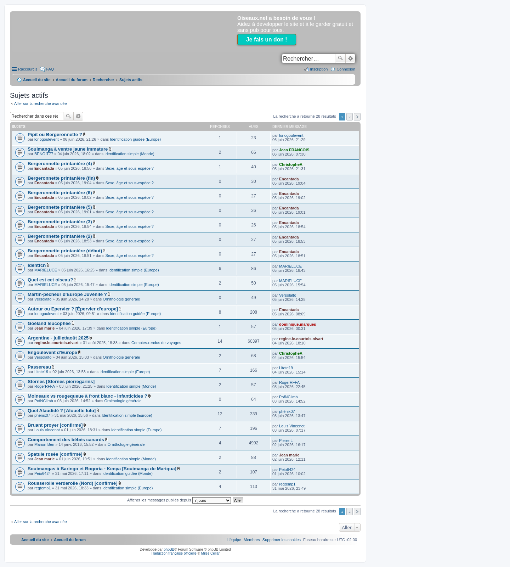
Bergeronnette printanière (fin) (61, 178)
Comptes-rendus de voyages (156, 343)
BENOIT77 (43, 154)
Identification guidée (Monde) (127, 473)
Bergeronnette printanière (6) (60, 192)
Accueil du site (37, 80)
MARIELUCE (45, 270)
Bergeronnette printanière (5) (60, 207)
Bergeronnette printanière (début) (65, 250)
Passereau (39, 367)
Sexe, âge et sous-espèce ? (130, 168)
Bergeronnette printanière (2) (60, 236)
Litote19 (41, 372)
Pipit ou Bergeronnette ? (55, 134)
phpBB (169, 549)
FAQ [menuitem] (50, 69)
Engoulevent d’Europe (52, 352)
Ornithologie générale (121, 299)
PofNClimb (43, 401)
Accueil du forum (71, 80)
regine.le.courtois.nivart (56, 343)
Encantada (44, 168)
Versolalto (42, 299)
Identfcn (37, 265)
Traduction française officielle (174, 553)
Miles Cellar (210, 553)
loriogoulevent (46, 139)
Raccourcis (27, 69)
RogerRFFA (44, 386)
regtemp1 (42, 488)
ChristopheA (290, 164)
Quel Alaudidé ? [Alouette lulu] (62, 410)
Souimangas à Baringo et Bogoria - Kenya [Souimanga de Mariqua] (102, 468)
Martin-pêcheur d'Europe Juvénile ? (67, 294)
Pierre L (286, 440)
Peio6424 (42, 473)
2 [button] (349, 117)
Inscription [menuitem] (319, 69)
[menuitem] (281, 540)
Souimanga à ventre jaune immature (68, 149)
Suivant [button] (357, 116)
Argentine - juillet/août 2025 (58, 338)
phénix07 (42, 415)
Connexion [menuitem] (345, 69)
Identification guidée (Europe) (135, 139)
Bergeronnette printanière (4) (60, 163)
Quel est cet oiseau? (50, 279)
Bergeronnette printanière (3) (60, 221)
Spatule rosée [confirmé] (55, 454)
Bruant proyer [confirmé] (55, 425)
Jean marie (44, 328)
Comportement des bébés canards (66, 439)
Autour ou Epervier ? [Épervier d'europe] (73, 308)
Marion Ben (44, 444)
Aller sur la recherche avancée (40, 103)
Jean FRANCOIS (294, 150)
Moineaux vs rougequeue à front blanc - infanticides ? (87, 396)
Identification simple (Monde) (129, 154)
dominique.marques (297, 324)
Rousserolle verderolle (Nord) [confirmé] (73, 483)
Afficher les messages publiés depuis (179, 500)
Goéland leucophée (49, 323)
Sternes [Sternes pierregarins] (61, 381)
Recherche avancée (350, 58)
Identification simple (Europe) (133, 270)
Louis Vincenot (47, 430)
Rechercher (340, 58)
